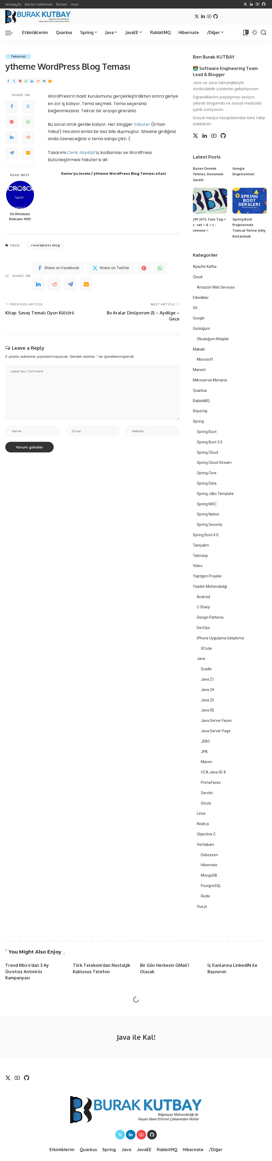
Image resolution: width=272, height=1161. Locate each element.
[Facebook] (8, 81)
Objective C (206, 834)
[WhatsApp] (26, 81)
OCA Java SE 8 (213, 772)
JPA (204, 752)
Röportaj (200, 411)
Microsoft (205, 359)
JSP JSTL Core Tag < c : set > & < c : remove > (209, 225)
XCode (206, 648)
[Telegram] (44, 81)
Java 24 (207, 690)
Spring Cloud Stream (214, 462)
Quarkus (200, 390)
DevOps (203, 628)
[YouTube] (257, 4)
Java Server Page (216, 731)
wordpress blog (46, 245)
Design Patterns (210, 617)
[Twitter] (245, 4)
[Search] (263, 33)
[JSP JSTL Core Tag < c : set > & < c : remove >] (210, 201)
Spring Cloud (207, 452)
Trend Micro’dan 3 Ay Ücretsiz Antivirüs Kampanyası (27, 971)
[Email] (50, 81)
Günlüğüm (201, 328)
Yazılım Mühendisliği (210, 586)
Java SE (207, 710)
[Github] (264, 4)
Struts (206, 803)
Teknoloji (18, 56)
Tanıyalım (201, 545)
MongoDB (209, 875)
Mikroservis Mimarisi (210, 380)
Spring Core (206, 473)
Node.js (203, 824)
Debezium (209, 855)
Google (199, 318)
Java (201, 658)
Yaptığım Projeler (207, 576)
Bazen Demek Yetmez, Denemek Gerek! (208, 174)
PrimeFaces (211, 782)
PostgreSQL (211, 886)
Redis (205, 896)
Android (203, 597)
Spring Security (209, 524)
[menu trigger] (11, 33)
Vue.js (202, 906)
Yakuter (142, 124)
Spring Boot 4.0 (205, 535)
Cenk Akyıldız (81, 152)
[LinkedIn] (251, 4)
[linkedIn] (38, 284)
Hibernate (209, 865)
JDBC (205, 741)
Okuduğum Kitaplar (213, 339)
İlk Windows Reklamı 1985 (20, 216)
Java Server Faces (216, 720)
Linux (201, 813)
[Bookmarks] (245, 33)
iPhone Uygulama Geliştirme (220, 638)
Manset (199, 370)
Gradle (206, 669)
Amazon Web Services (216, 287)
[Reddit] (38, 81)
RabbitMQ (201, 401)
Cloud (197, 277)
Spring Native (208, 514)
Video (197, 566)
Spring (198, 421)
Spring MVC (206, 504)
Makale (199, 349)
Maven (206, 762)
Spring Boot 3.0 (209, 442)
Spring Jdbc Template (215, 494)
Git (195, 308)
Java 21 (207, 679)
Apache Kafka (204, 266)
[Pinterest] (20, 81)
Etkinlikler (201, 298)
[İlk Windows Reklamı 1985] (20, 195)
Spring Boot (206, 432)
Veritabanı (205, 844)
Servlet (207, 793)
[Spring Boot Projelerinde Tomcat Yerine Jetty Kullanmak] (249, 201)
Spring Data (206, 483)
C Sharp (203, 607)
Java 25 (207, 700)
